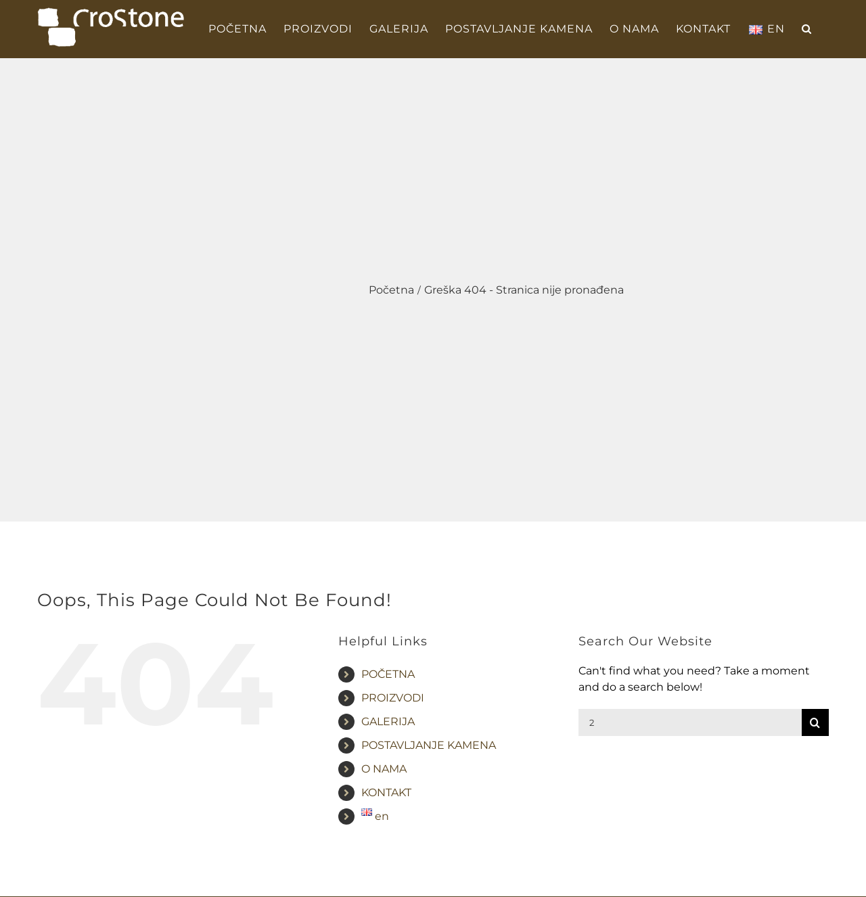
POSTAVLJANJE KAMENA (428, 745)
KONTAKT (386, 792)
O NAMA (384, 768)
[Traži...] (690, 722)
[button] (807, 29)
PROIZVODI (392, 697)
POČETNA (388, 674)
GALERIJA (388, 721)
